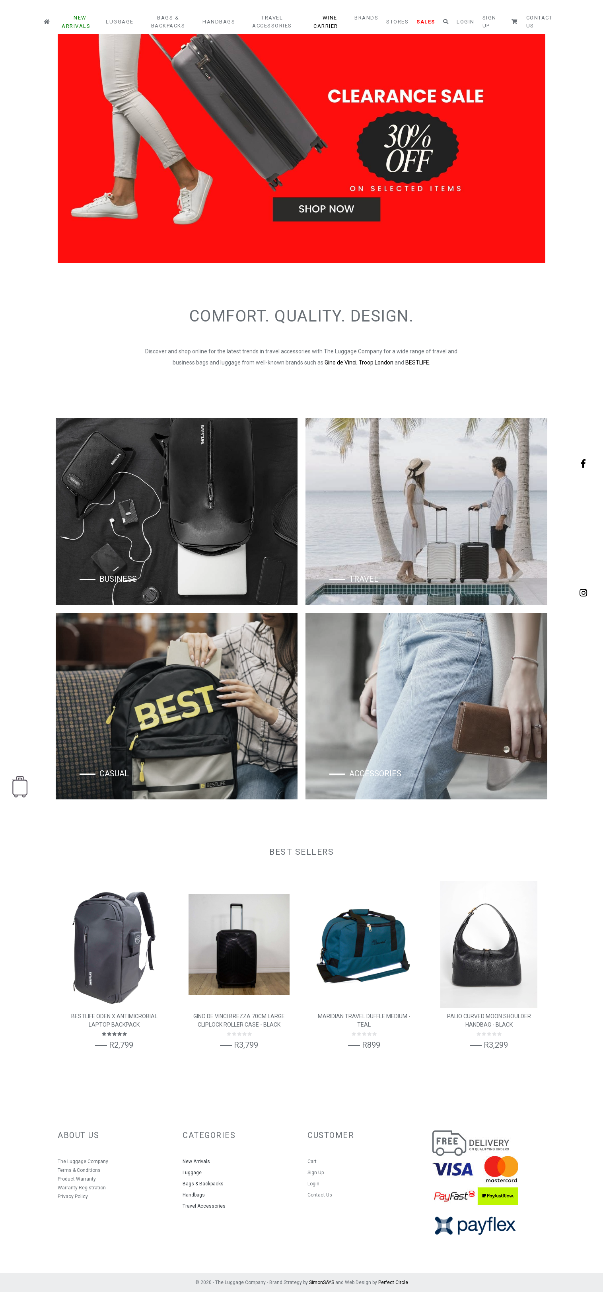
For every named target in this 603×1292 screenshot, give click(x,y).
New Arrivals (76, 22)
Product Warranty (77, 1179)
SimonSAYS (321, 1282)
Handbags (218, 22)
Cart (312, 1161)
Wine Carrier (325, 22)
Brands (366, 18)
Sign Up (489, 22)
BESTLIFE (417, 362)
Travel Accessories (272, 22)
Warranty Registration (82, 1188)
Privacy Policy (73, 1196)
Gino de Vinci (340, 362)
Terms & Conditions (79, 1170)
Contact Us (539, 22)
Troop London (376, 362)
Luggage (120, 22)
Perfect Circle (393, 1282)
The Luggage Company (83, 1161)
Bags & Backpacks (168, 22)
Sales (425, 22)
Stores (397, 22)
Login (466, 22)
